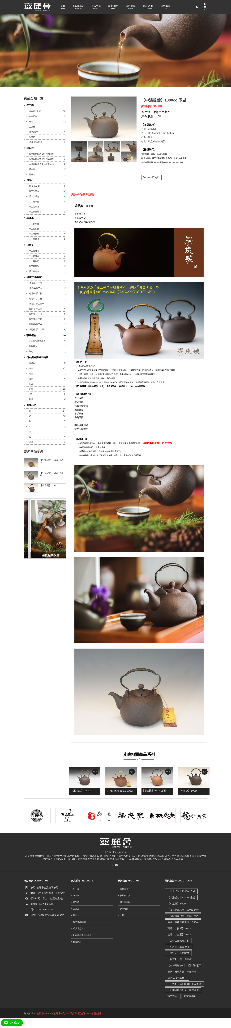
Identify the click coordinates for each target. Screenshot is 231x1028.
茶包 (31, 351)
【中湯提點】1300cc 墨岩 (163, 100)
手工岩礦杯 (34, 207)
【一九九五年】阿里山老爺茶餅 (184, 984)
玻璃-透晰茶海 (35, 142)
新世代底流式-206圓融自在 (41, 154)
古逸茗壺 (33, 116)
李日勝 (30, 148)
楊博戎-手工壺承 (36, 304)
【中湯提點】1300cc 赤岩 (119, 790)
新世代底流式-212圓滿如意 (41, 159)
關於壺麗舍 (78, 7)
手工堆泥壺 (34, 261)
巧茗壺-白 (172, 996)
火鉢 (31, 379)
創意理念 (124, 909)
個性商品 (31, 405)
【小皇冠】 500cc (187, 790)
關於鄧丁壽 (125, 895)
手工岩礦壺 (34, 191)
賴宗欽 (30, 180)
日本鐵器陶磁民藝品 (37, 357)
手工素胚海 (34, 256)
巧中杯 (32, 169)
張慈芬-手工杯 (35, 319)
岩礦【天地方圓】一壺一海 (181, 971)
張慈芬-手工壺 (35, 309)
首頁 (62, 7)
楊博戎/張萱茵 (34, 277)
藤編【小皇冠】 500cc (179, 934)
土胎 (122, 915)
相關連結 (165, 7)
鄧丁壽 (30, 105)
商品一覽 (96, 7)
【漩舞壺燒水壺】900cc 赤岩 (183, 909)
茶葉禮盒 (31, 335)
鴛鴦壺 (32, 174)
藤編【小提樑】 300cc (179, 928)
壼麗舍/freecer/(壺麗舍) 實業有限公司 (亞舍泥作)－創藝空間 (69, 1013)
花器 (31, 389)
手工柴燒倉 (34, 239)
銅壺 (31, 373)
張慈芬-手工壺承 (36, 329)
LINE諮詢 (11, 1022)
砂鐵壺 (32, 363)
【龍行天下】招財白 (178, 953)
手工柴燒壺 (34, 223)
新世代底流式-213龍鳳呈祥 (41, 164)
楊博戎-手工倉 (35, 298)
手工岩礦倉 (34, 201)
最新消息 (113, 7)
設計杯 (32, 126)
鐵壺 (31, 368)
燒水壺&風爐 (35, 111)
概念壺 (32, 121)
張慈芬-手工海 (35, 314)
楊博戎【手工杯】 (177, 977)
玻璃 (31, 442)
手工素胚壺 (34, 251)
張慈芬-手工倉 (35, 324)
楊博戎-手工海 (35, 288)
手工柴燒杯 (34, 234)
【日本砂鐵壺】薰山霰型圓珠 (183, 990)
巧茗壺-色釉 (190, 996)
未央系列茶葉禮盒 (37, 341)
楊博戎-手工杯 (35, 293)
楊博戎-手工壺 (35, 283)
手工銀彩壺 (34, 271)
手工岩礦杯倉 (35, 212)
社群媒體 (131, 7)
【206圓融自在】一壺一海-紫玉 (184, 965)
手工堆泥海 (34, 266)
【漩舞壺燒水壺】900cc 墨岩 (183, 916)
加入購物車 (151, 177)
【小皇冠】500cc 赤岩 (154, 790)
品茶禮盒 (33, 346)
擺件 (31, 394)
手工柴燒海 (34, 229)
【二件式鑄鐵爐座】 (178, 940)
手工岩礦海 (34, 196)
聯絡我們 (148, 7)
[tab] (79, 146)
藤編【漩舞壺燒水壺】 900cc (183, 922)
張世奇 (30, 245)
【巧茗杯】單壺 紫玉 (178, 946)
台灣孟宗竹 (34, 132)
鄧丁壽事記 (125, 902)
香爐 (31, 399)
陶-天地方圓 (34, 186)
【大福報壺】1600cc (80, 790)
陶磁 (31, 384)
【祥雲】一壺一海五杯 (179, 959)
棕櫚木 (32, 137)
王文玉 (30, 217)
